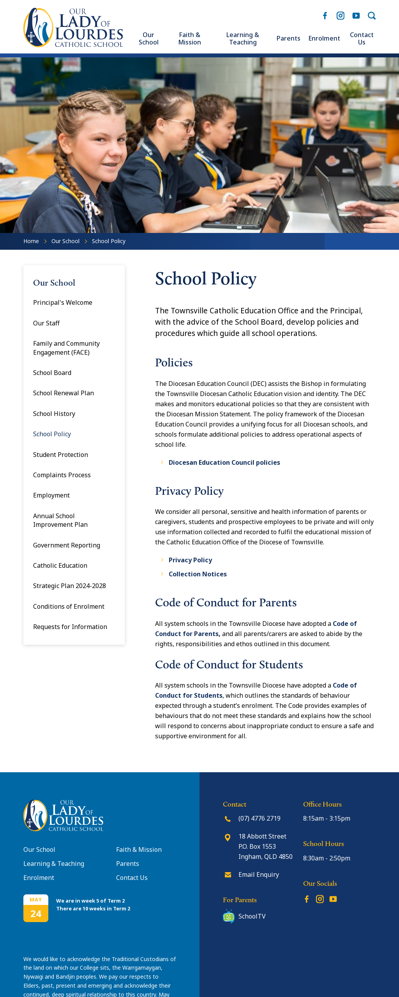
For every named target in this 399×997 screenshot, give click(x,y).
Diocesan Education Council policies (224, 462)
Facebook (325, 14)
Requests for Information (70, 626)
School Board (52, 372)
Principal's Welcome (62, 302)
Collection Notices (198, 574)
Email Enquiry (258, 874)
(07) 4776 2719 (259, 818)
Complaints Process (62, 475)
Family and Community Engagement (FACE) (66, 347)
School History (54, 413)
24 (35, 913)
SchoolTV (252, 916)
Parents (288, 38)
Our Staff (46, 323)
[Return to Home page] (73, 45)
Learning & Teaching (242, 38)
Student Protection (60, 454)
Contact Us (362, 38)
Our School (149, 38)
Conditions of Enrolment (68, 606)
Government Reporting (66, 545)
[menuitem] (148, 38)
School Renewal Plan (63, 393)
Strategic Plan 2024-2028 (69, 585)
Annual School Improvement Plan (60, 520)
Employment (51, 495)
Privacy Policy (190, 560)
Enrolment (324, 38)
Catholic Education (60, 565)
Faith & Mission (189, 38)
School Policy (52, 434)
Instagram (340, 14)
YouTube (356, 14)
